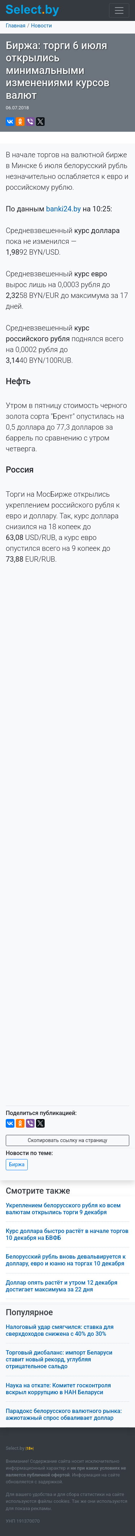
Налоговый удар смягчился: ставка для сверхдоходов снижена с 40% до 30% (60, 1330)
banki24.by (63, 209)
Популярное (29, 1312)
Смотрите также (38, 1191)
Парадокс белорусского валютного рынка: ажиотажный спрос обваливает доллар (64, 1414)
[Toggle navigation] (119, 10)
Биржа (16, 1164)
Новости (41, 26)
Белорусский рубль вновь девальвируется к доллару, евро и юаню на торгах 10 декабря (66, 1260)
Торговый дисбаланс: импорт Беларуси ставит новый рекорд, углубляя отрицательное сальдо (59, 1359)
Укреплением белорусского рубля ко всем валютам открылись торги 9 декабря (63, 1209)
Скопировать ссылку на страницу (67, 1140)
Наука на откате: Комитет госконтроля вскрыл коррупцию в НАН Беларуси (58, 1389)
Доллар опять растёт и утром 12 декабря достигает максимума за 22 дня (61, 1286)
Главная (16, 26)
